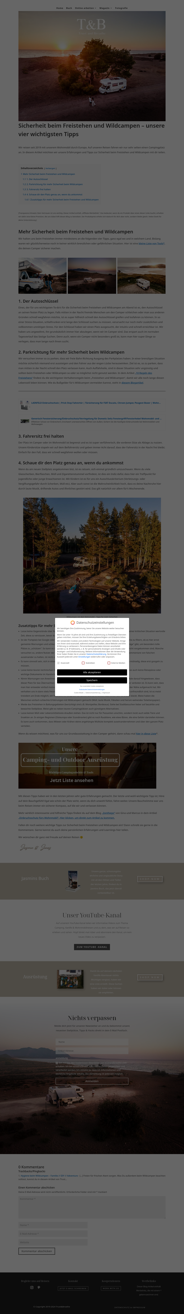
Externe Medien (116, 662)
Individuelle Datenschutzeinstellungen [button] (92, 689)
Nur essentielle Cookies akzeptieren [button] (92, 686)
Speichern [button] (92, 680)
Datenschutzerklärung (96, 653)
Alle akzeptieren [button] (92, 672)
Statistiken (88, 662)
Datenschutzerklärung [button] (93, 692)
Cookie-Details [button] (79, 692)
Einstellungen (84, 656)
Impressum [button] (106, 692)
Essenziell (63, 662)
